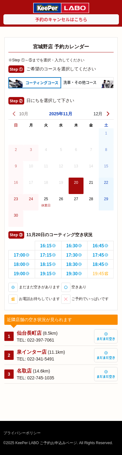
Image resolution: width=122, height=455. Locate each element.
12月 (101, 113)
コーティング (41, 83)
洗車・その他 (80, 82)
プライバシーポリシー (22, 433)
